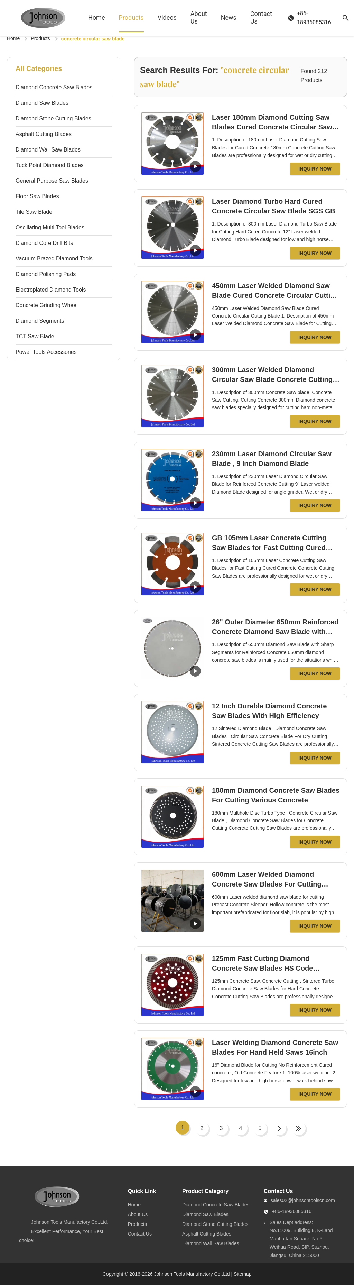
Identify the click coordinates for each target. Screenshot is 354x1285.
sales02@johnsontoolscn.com (303, 1200)
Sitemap (242, 1274)
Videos (167, 17)
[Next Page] (279, 1128)
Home (96, 17)
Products (131, 17)
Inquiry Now (315, 169)
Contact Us (261, 17)
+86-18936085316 (291, 1211)
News (228, 17)
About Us (198, 17)
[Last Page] (299, 1128)
